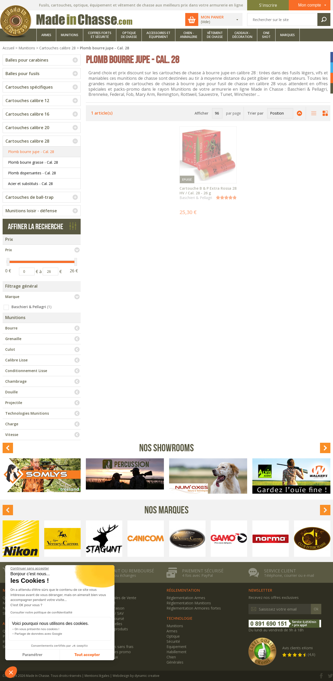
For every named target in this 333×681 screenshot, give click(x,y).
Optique (173, 636)
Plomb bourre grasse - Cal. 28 (33, 162)
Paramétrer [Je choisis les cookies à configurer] (32, 655)
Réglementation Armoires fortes (193, 608)
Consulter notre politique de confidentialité (41, 612)
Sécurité (173, 641)
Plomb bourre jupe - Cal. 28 (31, 151)
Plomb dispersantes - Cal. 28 (32, 172)
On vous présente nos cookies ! (37, 629)
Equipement (176, 646)
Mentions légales (97, 675)
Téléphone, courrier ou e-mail (289, 575)
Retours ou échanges (118, 575)
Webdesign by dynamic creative (136, 675)
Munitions (174, 625)
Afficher (201, 113)
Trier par (255, 113)
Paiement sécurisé (202, 570)
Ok (316, 609)
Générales (174, 662)
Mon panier (214, 17)
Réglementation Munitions (188, 602)
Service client (280, 570)
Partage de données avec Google (38, 634)
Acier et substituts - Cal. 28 (30, 183)
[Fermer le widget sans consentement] (30, 568)
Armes (171, 631)
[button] (11, 672)
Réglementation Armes (185, 597)
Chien (171, 656)
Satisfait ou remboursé (127, 570)
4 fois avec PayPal (197, 575)
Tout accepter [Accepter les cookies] (87, 655)
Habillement (176, 651)
